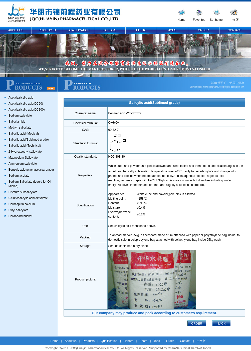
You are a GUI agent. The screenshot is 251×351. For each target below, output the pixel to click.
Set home (216, 20)
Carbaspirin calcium (22, 204)
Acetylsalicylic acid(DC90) (26, 103)
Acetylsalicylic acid (21, 97)
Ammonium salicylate (23, 163)
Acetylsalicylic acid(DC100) (27, 109)
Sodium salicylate (20, 115)
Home (181, 20)
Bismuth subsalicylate (23, 192)
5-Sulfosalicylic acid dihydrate (28, 198)
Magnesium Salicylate (23, 157)
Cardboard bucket (20, 216)
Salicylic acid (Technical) (25, 145)
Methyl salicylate (20, 127)
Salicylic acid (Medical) (24, 133)
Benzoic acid (31, 169)
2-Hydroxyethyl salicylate (25, 151)
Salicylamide (17, 121)
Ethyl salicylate (18, 210)
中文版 (234, 20)
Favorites (199, 20)
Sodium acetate (19, 175)
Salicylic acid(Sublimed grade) (29, 139)
